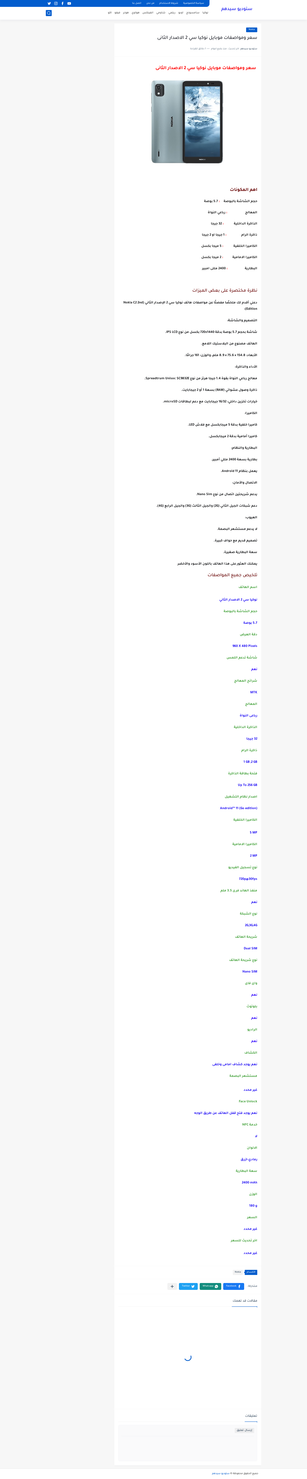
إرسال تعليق (244, 1430)
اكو (110, 12)
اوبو (180, 12)
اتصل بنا (136, 3)
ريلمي (171, 12)
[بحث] (49, 13)
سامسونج (193, 12)
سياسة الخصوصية (193, 3)
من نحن (150, 3)
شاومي (160, 12)
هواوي (135, 12)
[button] (233, 1286)
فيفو (117, 12)
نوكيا (205, 12)
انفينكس (147, 12)
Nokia (252, 29)
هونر (126, 12)
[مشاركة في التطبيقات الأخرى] (172, 1286)
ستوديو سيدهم (236, 9)
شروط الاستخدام (168, 3)
